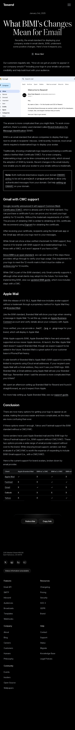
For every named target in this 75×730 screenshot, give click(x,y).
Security (43, 598)
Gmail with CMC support (22, 199)
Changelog (45, 587)
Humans (7, 653)
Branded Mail (13, 308)
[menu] (69, 4)
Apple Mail (12, 294)
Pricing (43, 592)
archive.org (9, 266)
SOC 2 (43, 603)
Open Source (10, 683)
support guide (61, 394)
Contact (43, 632)
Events (7, 672)
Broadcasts (9, 608)
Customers (8, 648)
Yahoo (8, 498)
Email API (7, 587)
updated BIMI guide (40, 280)
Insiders (7, 677)
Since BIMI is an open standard (18, 255)
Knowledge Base (47, 653)
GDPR (42, 608)
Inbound (7, 598)
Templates (8, 613)
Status (43, 643)
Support (43, 637)
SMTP (6, 592)
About (6, 632)
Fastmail (9, 482)
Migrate (43, 648)
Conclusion (13, 405)
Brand (42, 613)
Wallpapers (9, 688)
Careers (7, 643)
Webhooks (8, 619)
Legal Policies (46, 659)
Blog (6, 637)
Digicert (29, 224)
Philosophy (8, 659)
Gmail (7, 487)
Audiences (8, 603)
